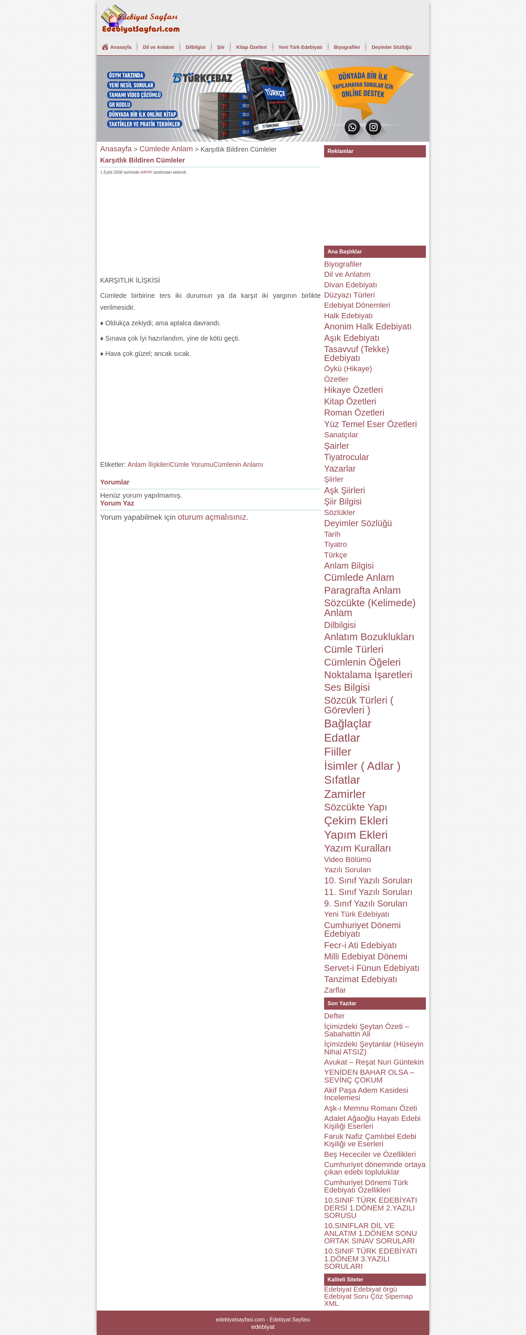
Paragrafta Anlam (362, 590)
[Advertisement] (210, 226)
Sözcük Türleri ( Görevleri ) (358, 705)
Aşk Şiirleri (344, 490)
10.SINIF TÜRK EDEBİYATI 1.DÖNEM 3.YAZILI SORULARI (370, 1259)
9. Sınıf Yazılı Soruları (366, 903)
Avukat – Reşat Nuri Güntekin (374, 1062)
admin (146, 171)
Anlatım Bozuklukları (369, 636)
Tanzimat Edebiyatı (360, 979)
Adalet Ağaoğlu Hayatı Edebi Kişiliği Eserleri (372, 1122)
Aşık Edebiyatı (351, 338)
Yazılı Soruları (347, 869)
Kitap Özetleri (251, 47)
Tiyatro (335, 544)
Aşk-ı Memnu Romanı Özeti (370, 1108)
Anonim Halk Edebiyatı (368, 326)
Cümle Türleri (353, 649)
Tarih (332, 534)
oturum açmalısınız (212, 516)
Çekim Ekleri (356, 820)
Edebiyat (338, 1289)
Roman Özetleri (354, 412)
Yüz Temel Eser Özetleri (370, 424)
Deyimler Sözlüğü (391, 47)
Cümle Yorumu (191, 464)
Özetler (336, 379)
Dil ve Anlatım (158, 47)
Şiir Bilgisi (343, 501)
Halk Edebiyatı (348, 315)
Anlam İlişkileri (149, 464)
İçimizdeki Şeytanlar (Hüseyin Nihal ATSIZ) (374, 1048)
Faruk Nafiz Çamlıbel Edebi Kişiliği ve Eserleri (370, 1140)
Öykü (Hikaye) (348, 368)
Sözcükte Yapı (355, 807)
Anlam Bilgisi (349, 565)
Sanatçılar (341, 435)
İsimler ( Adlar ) (362, 766)
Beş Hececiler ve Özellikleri (370, 1154)
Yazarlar (340, 468)
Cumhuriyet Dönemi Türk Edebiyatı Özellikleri (366, 1186)
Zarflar (335, 990)
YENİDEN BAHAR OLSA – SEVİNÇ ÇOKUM (369, 1076)
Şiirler (333, 479)
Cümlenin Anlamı (238, 464)
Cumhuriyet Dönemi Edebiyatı (362, 929)
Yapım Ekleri (356, 834)
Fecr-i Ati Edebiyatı (360, 945)
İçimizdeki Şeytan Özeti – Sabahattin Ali (366, 1030)
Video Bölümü (347, 859)
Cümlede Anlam (166, 149)
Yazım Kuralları (357, 848)
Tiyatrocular (346, 457)
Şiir (221, 47)
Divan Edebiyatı (350, 285)
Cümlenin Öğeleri (362, 662)
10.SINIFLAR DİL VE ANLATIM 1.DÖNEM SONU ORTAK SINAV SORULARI (370, 1233)
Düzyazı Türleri (349, 295)
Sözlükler (339, 512)
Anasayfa (120, 47)
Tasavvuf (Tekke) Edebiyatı (356, 353)
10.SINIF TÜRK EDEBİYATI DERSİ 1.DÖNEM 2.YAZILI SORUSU (370, 1208)
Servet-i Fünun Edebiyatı (371, 968)
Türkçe (335, 555)
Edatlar (342, 737)
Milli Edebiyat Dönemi (366, 956)
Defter (334, 1016)
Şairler (336, 446)
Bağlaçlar (348, 723)
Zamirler (345, 794)
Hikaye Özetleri (353, 390)
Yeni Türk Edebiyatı (300, 47)
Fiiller (337, 751)
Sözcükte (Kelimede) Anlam (370, 607)
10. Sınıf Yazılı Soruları (368, 880)
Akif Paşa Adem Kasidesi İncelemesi (366, 1094)
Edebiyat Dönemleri (357, 305)
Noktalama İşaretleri (368, 674)
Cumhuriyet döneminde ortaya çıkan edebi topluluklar (375, 1168)
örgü (390, 1289)
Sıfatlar (342, 780)
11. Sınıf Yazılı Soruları (368, 892)
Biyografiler (347, 47)
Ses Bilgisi (347, 687)
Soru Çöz (368, 1296)
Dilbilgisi (195, 47)
